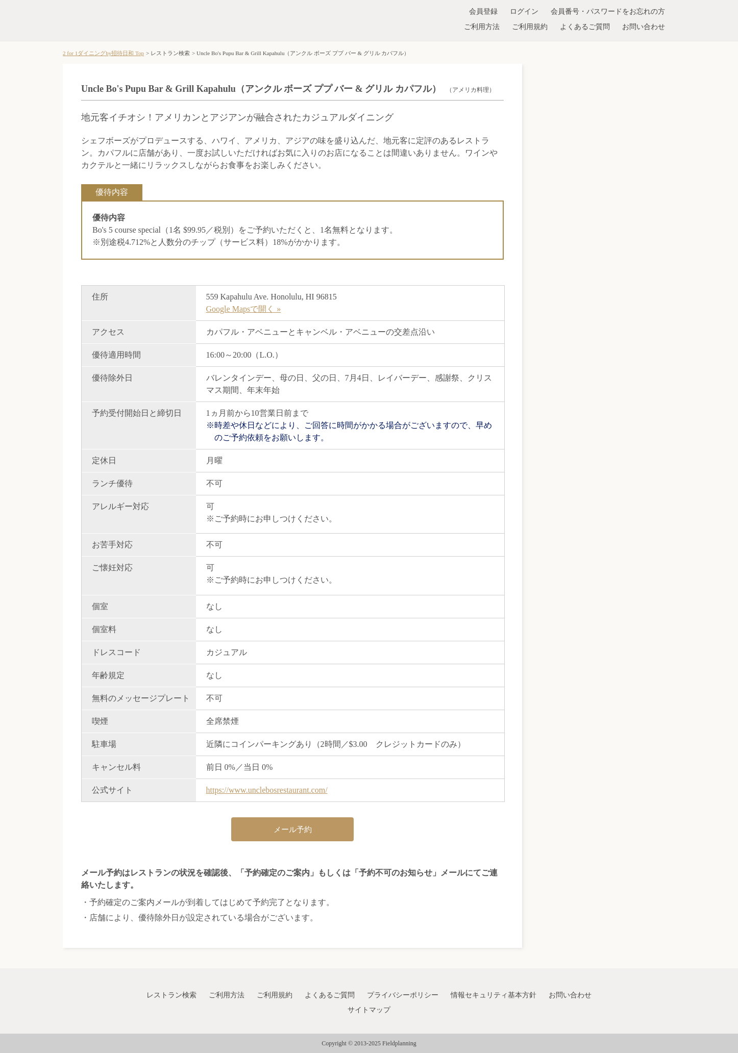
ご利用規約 (530, 27)
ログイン (524, 11)
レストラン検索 (171, 995)
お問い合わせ (643, 27)
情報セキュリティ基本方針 (493, 995)
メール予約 (293, 829)
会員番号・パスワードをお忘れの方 (608, 11)
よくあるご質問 (585, 27)
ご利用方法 (482, 27)
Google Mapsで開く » (243, 309)
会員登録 (483, 11)
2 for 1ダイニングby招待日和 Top (103, 53)
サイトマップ (369, 1010)
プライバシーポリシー (402, 995)
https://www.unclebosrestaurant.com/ (267, 790)
